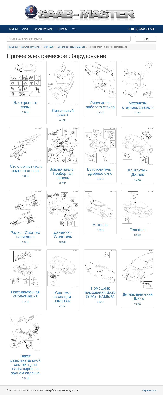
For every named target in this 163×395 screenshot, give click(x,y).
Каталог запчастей (43, 29)
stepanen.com (149, 390)
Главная (13, 29)
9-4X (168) (49, 47)
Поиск (146, 39)
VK (73, 29)
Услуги (25, 29)
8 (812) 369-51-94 (141, 29)
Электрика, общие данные (71, 47)
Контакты (62, 29)
